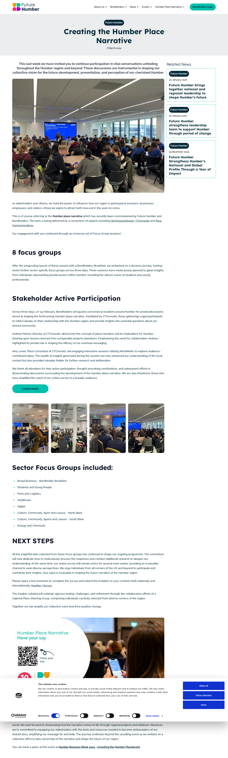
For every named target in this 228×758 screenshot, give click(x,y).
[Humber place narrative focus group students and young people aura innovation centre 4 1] (146, 428)
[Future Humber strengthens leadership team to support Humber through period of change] (191, 121)
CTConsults (142, 220)
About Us (100, 7)
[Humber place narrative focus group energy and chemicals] (30, 428)
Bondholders (118, 7)
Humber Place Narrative (170, 7)
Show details (152, 752)
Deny (203, 741)
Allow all (203, 722)
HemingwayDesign (122, 220)
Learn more (32, 388)
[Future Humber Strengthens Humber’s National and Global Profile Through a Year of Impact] (191, 159)
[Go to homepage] (26, 6)
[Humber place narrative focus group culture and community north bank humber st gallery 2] (69, 428)
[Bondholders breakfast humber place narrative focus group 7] (107, 428)
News (134, 7)
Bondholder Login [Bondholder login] (203, 7)
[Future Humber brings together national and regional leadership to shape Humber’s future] (191, 85)
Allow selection (204, 732)
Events (147, 7)
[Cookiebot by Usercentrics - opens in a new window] (19, 752)
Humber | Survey (41, 585)
